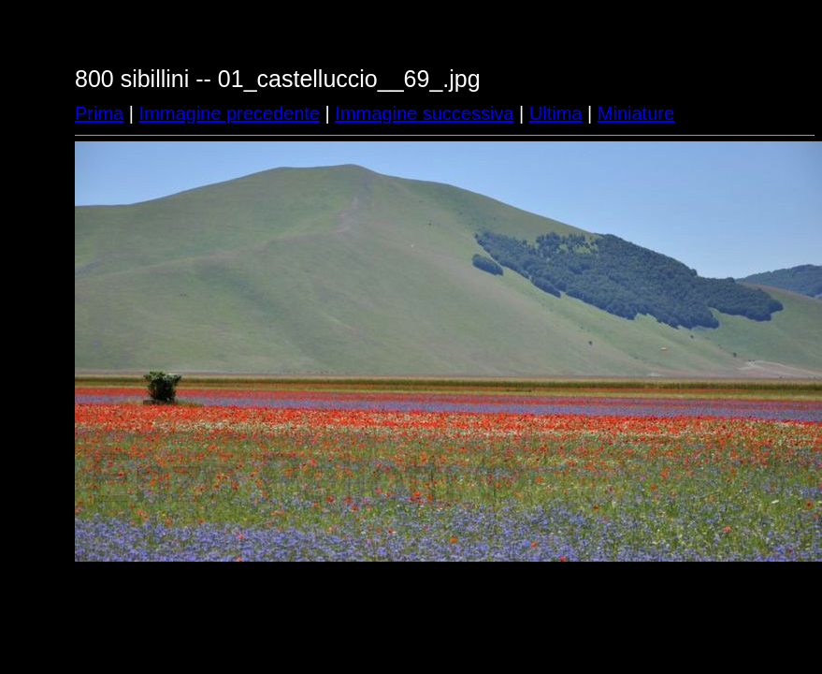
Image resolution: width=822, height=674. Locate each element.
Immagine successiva (424, 113)
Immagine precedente (229, 113)
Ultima (556, 113)
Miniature (636, 113)
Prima (99, 113)
